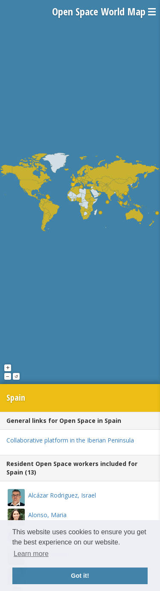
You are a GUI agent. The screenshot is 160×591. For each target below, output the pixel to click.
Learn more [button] (31, 553)
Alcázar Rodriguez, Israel (62, 495)
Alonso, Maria (47, 515)
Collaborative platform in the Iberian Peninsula (70, 440)
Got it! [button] (80, 575)
